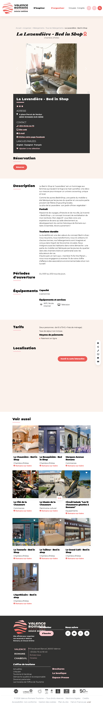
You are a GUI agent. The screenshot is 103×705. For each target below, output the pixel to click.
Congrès (81, 8)
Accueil (18, 28)
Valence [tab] (20, 649)
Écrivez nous (35, 655)
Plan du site (63, 702)
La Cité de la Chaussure (20, 503)
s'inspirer (39, 8)
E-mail (20, 133)
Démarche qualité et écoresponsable (29, 677)
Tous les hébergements (54, 28)
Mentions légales (73, 698)
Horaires (33, 658)
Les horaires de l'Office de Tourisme (28, 682)
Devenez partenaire (21, 679)
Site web (21, 130)
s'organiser (57, 8)
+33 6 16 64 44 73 (25, 126)
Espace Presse (60, 677)
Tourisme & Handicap (22, 674)
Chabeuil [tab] (20, 658)
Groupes (72, 8)
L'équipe (17, 672)
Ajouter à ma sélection (28, 149)
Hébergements (38, 28)
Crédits (86, 698)
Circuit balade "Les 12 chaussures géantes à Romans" (77, 505)
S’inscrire (46, 633)
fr (94, 8)
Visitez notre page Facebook (30, 137)
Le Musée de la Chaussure (47, 503)
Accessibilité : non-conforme (24, 702)
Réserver (20, 167)
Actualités (17, 669)
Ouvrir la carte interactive (72, 359)
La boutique (59, 673)
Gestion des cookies (47, 702)
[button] (17, 68)
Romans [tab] (19, 653)
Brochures (58, 669)
